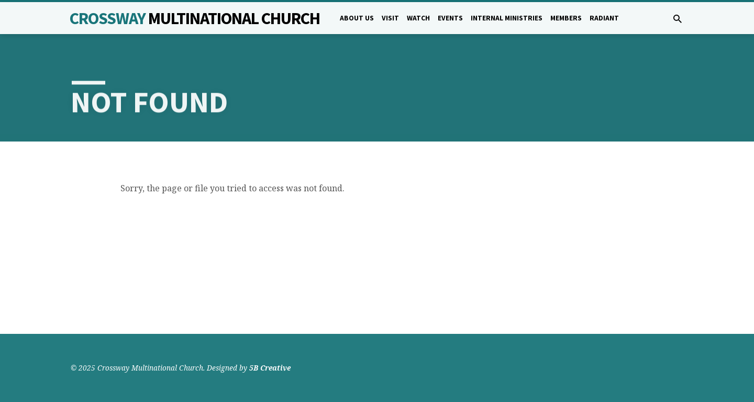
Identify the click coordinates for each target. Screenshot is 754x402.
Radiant (604, 18)
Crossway (195, 18)
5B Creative (270, 368)
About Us (357, 18)
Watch (418, 18)
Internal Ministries (506, 18)
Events (450, 18)
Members (566, 18)
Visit (390, 18)
